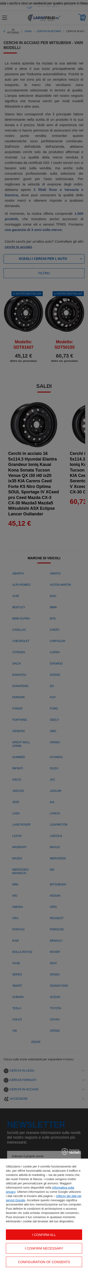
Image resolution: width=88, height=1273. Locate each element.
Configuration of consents (44, 1262)
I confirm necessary (44, 1248)
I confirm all (44, 1235)
